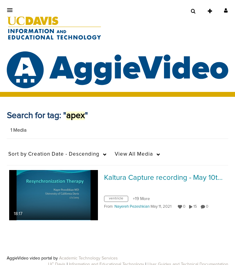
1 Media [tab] (18, 130)
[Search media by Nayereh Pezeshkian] (132, 207)
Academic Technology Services (88, 258)
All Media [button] (134, 154)
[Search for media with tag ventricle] (118, 200)
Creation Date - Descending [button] (53, 154)
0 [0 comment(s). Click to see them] (208, 207)
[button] (12, 10)
